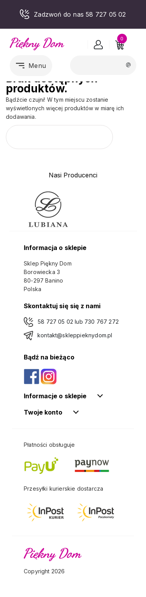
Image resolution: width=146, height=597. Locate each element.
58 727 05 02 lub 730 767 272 (78, 321)
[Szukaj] (103, 65)
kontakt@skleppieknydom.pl (74, 335)
